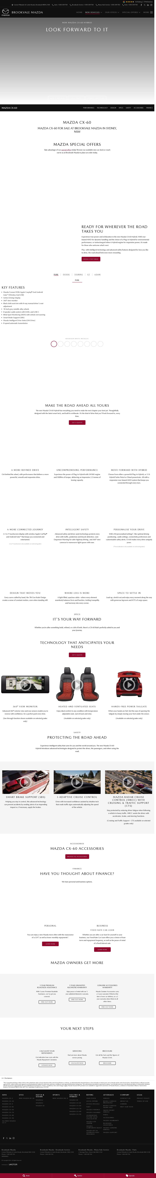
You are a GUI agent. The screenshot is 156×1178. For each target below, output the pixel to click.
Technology (102, 108)
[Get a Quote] (76, 98)
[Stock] (26, 1175)
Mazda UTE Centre (91, 1122)
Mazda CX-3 (7, 1098)
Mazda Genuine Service (110, 1128)
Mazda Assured (93, 1112)
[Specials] (130, 1175)
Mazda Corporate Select (94, 1127)
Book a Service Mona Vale (109, 1106)
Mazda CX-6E (8, 1107)
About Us (124, 1101)
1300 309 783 (10, 1154)
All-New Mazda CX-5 (9, 1121)
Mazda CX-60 (8, 1109)
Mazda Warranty (111, 1120)
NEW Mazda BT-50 (27, 1098)
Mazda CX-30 (8, 1101)
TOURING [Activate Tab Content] (78, 275)
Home (79, 12)
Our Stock (91, 1098)
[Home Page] (6, 12)
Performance (88, 108)
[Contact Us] (31, 5)
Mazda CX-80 (8, 1115)
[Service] (78, 1175)
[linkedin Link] (148, 5)
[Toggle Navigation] (148, 12)
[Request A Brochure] (96, 98)
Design (113, 108)
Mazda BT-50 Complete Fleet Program (92, 1132)
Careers (123, 1104)
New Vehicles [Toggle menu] (93, 12)
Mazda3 (39, 1103)
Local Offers (92, 1101)
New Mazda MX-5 (60, 1098)
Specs (121, 108)
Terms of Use (142, 1101)
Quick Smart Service (109, 1111)
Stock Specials (93, 1104)
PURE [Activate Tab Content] (56, 275)
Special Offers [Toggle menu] (131, 12)
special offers (66, 150)
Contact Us (125, 1098)
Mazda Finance (93, 1109)
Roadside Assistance (108, 1124)
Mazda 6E (40, 1105)
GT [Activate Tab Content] (88, 275)
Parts (105, 1115)
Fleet (88, 1107)
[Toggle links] (9, 1164)
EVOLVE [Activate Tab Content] (66, 275)
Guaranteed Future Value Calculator (92, 1117)
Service (106, 1098)
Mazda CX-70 (8, 1112)
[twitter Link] (144, 5)
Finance (149, 108)
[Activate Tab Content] (54, 344)
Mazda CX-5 (7, 1104)
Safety (128, 108)
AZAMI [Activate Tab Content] (97, 275)
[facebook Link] (141, 5)
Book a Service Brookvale (109, 1102)
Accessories (138, 108)
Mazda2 (39, 1100)
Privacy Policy (143, 1098)
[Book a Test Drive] (57, 98)
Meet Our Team (126, 1107)
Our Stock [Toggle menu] (112, 12)
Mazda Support (110, 1132)
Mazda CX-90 (8, 1118)
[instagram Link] (151, 5)
